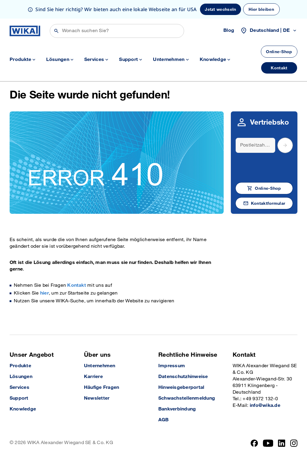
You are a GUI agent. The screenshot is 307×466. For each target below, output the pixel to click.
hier (44, 293)
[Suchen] (116, 31)
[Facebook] (254, 443)
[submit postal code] (285, 145)
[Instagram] (293, 443)
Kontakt (76, 285)
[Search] (255, 145)
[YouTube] (268, 443)
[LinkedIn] (281, 443)
